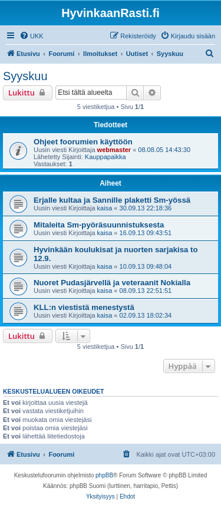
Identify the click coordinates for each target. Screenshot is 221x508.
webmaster (114, 149)
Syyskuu (25, 76)
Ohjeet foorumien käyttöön (83, 141)
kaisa (105, 208)
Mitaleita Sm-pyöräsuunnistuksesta (99, 224)
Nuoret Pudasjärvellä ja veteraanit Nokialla (112, 282)
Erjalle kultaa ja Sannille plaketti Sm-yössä (112, 200)
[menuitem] (31, 36)
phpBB (104, 475)
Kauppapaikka (105, 156)
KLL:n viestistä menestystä (84, 307)
